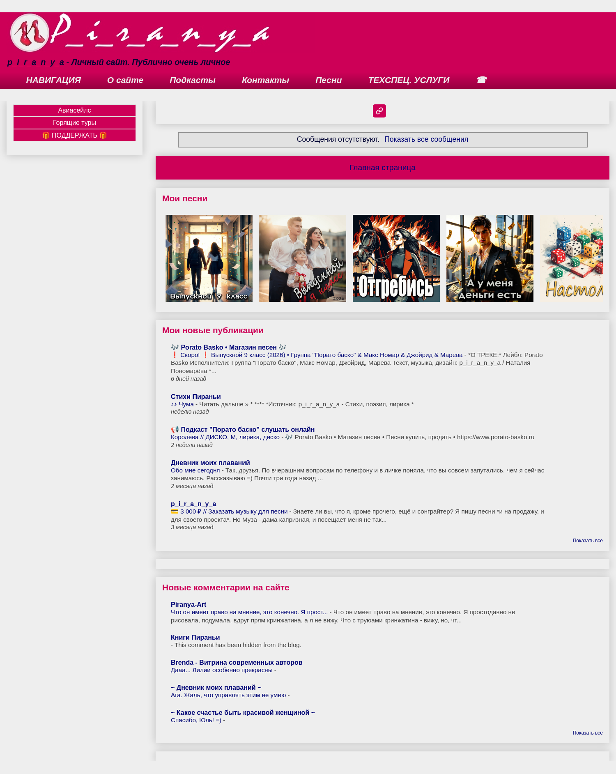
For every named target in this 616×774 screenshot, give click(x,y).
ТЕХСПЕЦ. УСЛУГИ (409, 80)
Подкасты (193, 80)
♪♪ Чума (183, 404)
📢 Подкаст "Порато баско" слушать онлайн (243, 429)
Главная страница (382, 167)
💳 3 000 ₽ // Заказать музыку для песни (230, 511)
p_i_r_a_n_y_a (193, 503)
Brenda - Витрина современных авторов (237, 662)
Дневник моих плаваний (210, 462)
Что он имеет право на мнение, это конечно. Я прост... (250, 611)
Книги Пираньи (195, 637)
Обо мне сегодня (196, 470)
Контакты (265, 80)
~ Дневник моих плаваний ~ (216, 687)
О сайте (125, 80)
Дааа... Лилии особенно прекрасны (222, 669)
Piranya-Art (188, 604)
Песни (328, 80)
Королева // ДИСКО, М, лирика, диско (226, 436)
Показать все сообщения (426, 139)
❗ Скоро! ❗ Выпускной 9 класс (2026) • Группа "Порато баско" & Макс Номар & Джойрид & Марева (317, 354)
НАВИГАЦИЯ (53, 80)
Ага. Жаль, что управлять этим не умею (229, 694)
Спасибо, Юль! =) (197, 719)
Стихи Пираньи (196, 396)
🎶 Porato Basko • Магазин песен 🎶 (229, 347)
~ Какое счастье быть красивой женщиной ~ (243, 712)
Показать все (588, 541)
